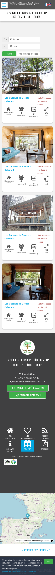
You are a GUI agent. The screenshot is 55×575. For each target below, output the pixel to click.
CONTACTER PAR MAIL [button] (27, 395)
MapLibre (45, 541)
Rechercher (9, 53)
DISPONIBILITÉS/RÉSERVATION (27, 388)
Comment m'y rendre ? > (36, 549)
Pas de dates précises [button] (28, 53)
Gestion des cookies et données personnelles (19, 571)
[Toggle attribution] (52, 540)
